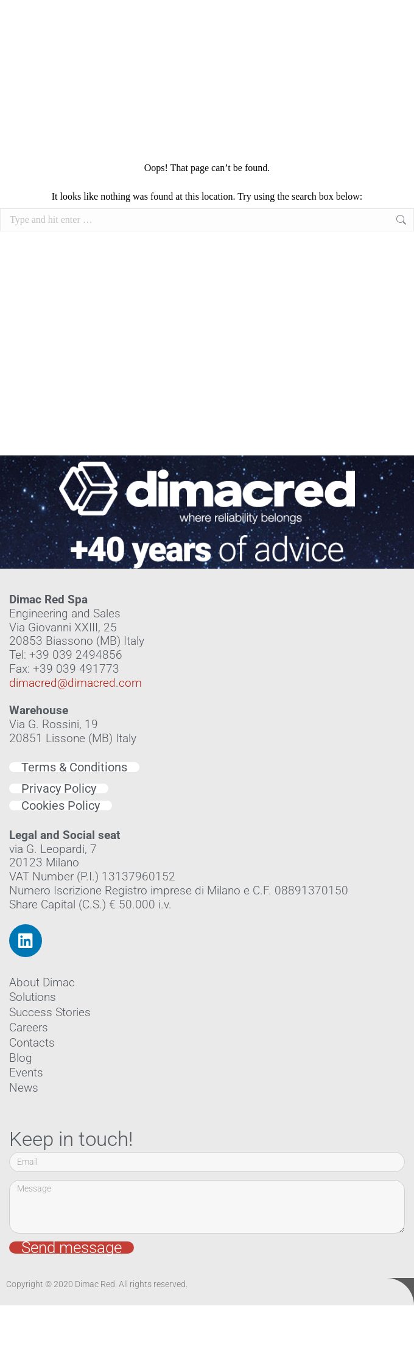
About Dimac (42, 982)
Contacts (32, 1043)
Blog (20, 1058)
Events (26, 1072)
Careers (28, 1027)
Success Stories (50, 1012)
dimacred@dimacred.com (75, 683)
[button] (393, 65)
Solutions (32, 997)
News (23, 1088)
